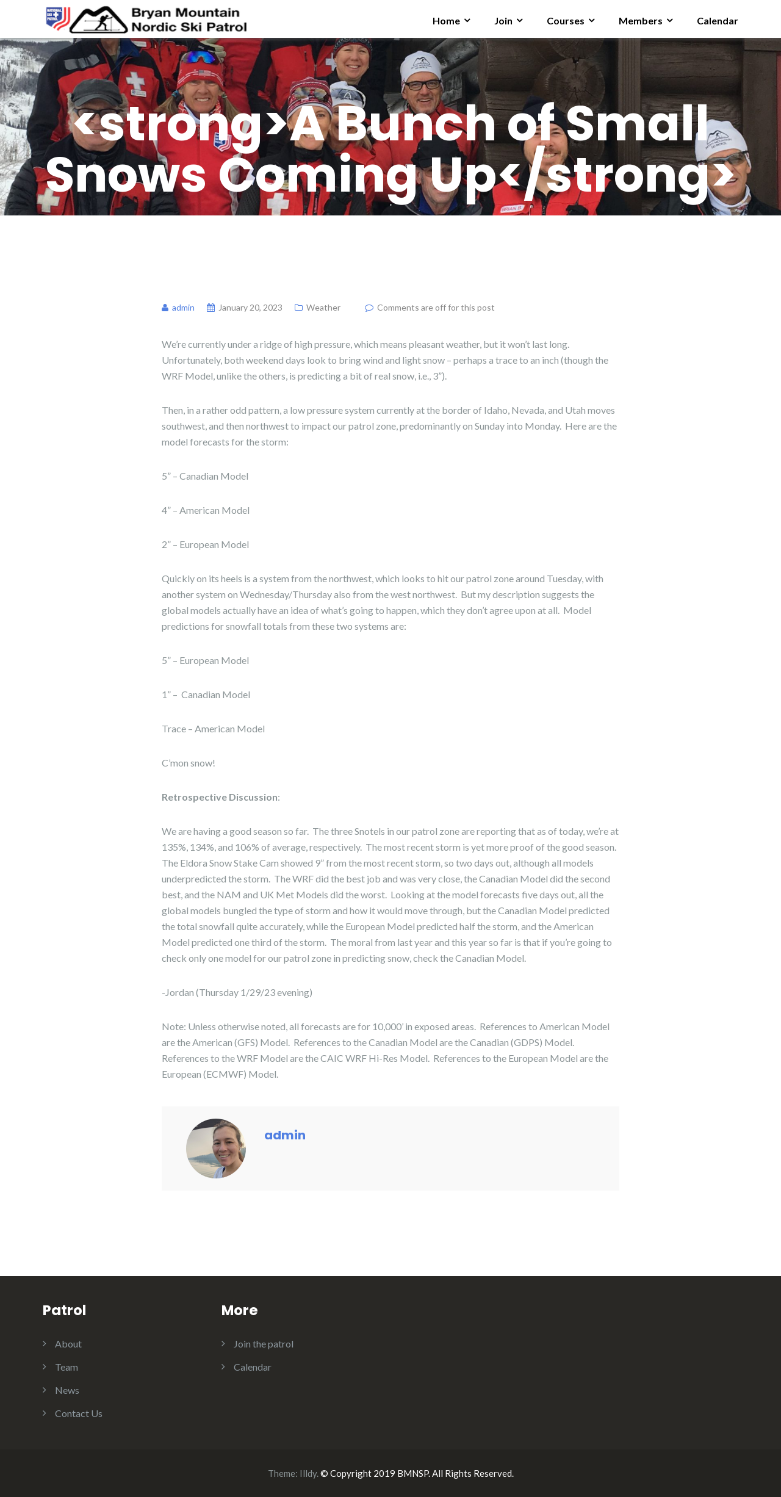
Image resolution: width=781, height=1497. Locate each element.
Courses (566, 20)
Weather (323, 307)
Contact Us (79, 1413)
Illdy (308, 1473)
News (67, 1390)
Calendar (717, 20)
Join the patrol (263, 1343)
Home (446, 20)
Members (641, 20)
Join (503, 20)
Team (66, 1367)
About (68, 1343)
